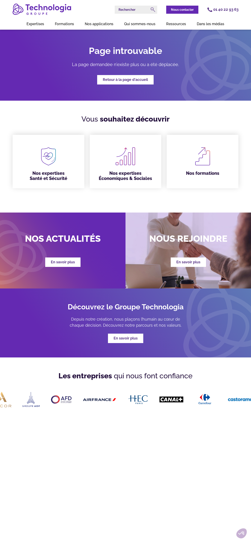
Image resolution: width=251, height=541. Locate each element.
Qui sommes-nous (139, 24)
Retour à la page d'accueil (125, 80)
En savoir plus (126, 338)
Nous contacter (182, 9)
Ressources (176, 24)
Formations (64, 24)
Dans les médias (210, 24)
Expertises (35, 24)
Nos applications (99, 24)
